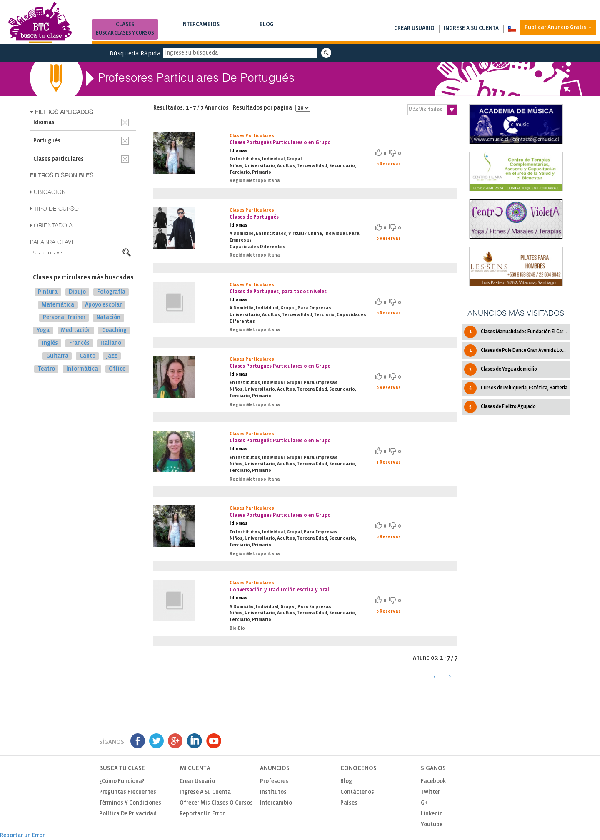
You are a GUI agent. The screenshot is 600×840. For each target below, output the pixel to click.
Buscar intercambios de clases (200, 33)
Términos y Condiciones (130, 803)
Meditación (76, 330)
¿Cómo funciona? (122, 781)
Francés (79, 343)
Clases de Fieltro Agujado (500, 407)
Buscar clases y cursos (125, 33)
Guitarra (57, 356)
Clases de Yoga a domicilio (500, 369)
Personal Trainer (64, 317)
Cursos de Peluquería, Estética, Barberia (516, 388)
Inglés (50, 343)
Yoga (43, 330)
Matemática (58, 304)
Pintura (48, 292)
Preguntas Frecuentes (127, 792)
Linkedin (432, 814)
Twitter (430, 792)
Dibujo (77, 292)
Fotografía (111, 292)
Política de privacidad (128, 814)
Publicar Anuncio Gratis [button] (558, 27)
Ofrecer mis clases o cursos (216, 803)
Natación (108, 317)
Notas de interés (267, 33)
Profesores (274, 781)
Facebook (433, 781)
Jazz (111, 356)
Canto (87, 356)
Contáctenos (357, 792)
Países (349, 803)
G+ (424, 803)
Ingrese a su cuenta (471, 28)
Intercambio (276, 803)
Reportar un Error (202, 814)
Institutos (273, 792)
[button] (511, 29)
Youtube (431, 825)
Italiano (110, 343)
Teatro (46, 368)
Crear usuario (414, 28)
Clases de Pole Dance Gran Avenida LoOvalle (517, 350)
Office (117, 368)
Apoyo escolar (103, 304)
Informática (82, 368)
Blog (267, 29)
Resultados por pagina (271, 108)
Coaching (114, 330)
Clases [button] (125, 29)
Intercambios (200, 29)
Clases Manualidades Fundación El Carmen (517, 332)
